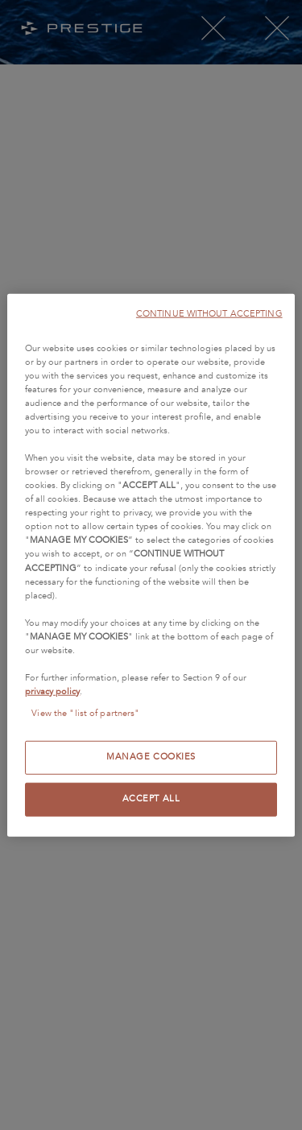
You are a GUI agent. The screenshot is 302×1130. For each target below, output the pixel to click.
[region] (150, 565)
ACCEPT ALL (151, 799)
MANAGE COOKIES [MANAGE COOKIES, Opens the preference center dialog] (151, 757)
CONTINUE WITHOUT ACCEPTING (209, 313)
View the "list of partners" (85, 713)
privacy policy (52, 691)
